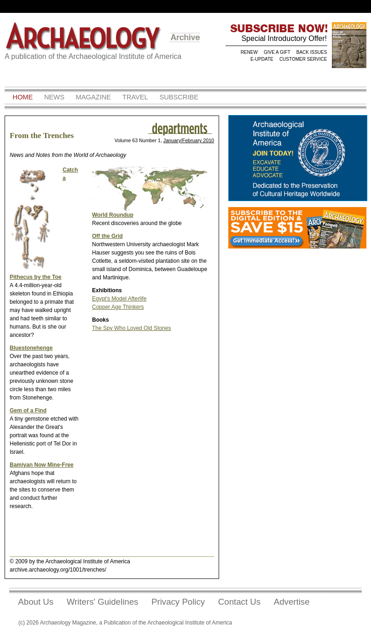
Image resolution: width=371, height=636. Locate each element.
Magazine (93, 97)
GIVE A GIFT (277, 52)
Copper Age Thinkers (118, 307)
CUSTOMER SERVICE (303, 59)
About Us (35, 602)
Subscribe (178, 97)
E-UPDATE (261, 59)
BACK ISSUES (311, 52)
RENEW (249, 52)
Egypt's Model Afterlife (119, 298)
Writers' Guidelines (103, 602)
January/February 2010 (188, 140)
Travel (135, 97)
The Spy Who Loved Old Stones (131, 328)
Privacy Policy (178, 602)
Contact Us (239, 602)
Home (22, 97)
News (54, 97)
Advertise (292, 602)
